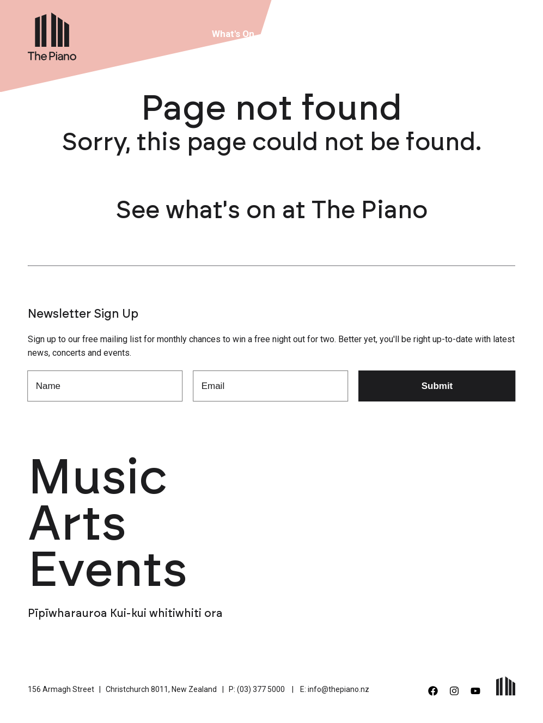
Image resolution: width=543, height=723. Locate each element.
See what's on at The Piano (271, 211)
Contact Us (466, 33)
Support (408, 33)
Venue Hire (295, 33)
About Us (354, 33)
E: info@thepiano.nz (334, 689)
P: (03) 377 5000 (257, 689)
